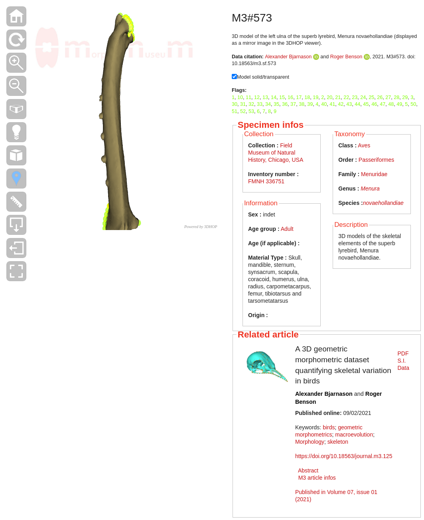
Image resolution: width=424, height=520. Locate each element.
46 (374, 104)
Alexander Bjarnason (288, 57)
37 (293, 104)
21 (338, 97)
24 (363, 97)
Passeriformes (376, 160)
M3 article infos (317, 477)
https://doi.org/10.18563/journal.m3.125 (343, 456)
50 (413, 104)
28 (396, 97)
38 (301, 104)
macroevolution (354, 434)
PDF (402, 353)
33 (259, 104)
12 (257, 97)
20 (329, 97)
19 (315, 97)
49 (399, 104)
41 (332, 104)
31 (243, 104)
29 (405, 97)
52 (243, 111)
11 (248, 97)
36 (285, 104)
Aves (364, 145)
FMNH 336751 (266, 181)
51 (234, 111)
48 (391, 104)
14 (273, 97)
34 (268, 104)
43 (349, 104)
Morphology (309, 442)
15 (282, 97)
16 (290, 97)
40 (324, 104)
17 (299, 97)
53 (251, 111)
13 (265, 97)
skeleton (337, 442)
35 (276, 104)
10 (240, 97)
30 (234, 104)
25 (371, 97)
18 (307, 97)
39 (310, 104)
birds (329, 427)
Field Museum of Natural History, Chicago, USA (275, 152)
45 (366, 104)
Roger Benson (346, 57)
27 (388, 97)
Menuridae (374, 174)
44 (357, 104)
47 (382, 104)
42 (340, 104)
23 (354, 97)
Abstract (308, 470)
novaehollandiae (383, 203)
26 (380, 97)
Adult (287, 229)
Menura (370, 188)
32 (251, 104)
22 (346, 97)
